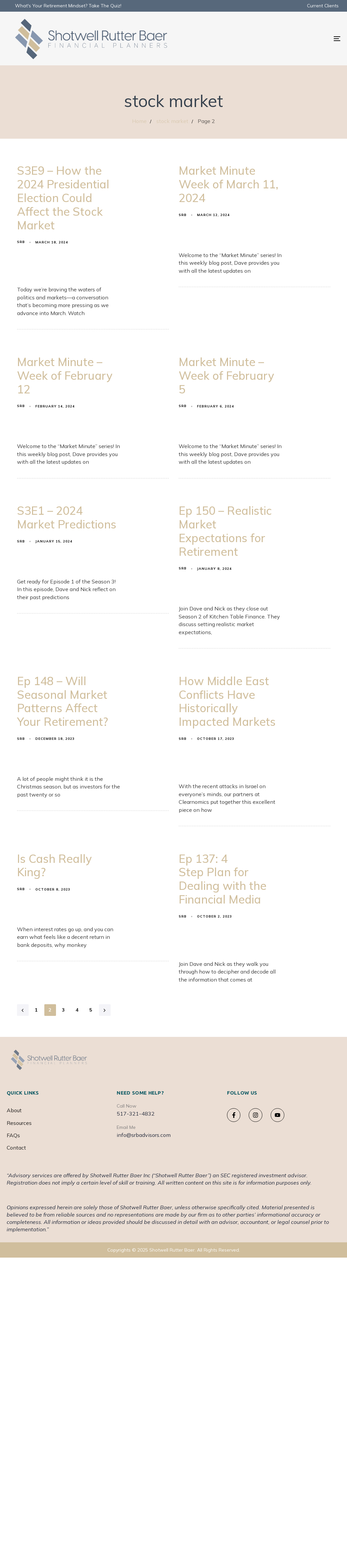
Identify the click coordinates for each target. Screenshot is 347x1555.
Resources (19, 1123)
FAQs (13, 1135)
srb (21, 242)
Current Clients (323, 6)
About (14, 1110)
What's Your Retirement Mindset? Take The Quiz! (68, 6)
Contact (16, 1147)
